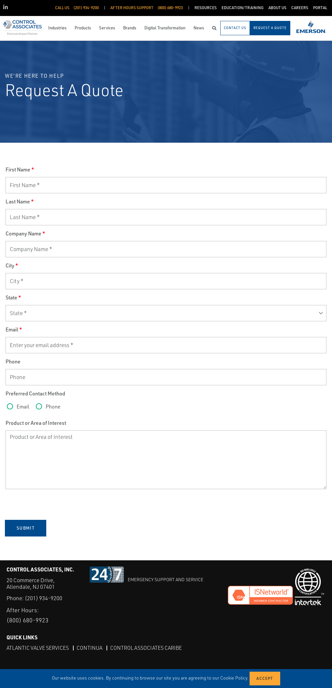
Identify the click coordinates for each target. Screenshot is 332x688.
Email (14, 329)
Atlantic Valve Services (38, 648)
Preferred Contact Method (35, 393)
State (13, 297)
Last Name (20, 201)
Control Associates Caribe (146, 648)
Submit (26, 528)
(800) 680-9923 (28, 620)
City (12, 265)
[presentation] (55, 504)
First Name (20, 169)
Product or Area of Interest (36, 423)
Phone (13, 361)
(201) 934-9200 (43, 598)
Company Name (25, 233)
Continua (89, 648)
